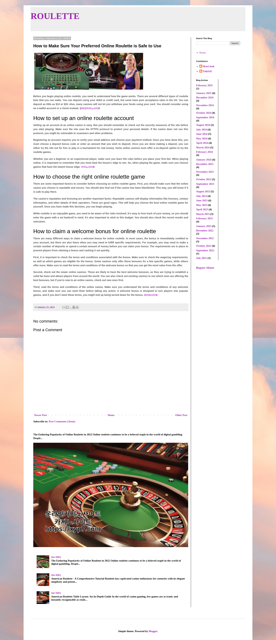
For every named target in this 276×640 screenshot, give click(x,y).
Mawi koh (208, 66)
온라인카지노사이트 (90, 108)
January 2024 (203, 159)
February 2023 (204, 218)
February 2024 (204, 151)
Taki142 (207, 71)
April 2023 (202, 209)
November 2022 (205, 238)
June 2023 (202, 200)
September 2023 (205, 183)
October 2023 (203, 179)
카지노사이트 (88, 167)
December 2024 (204, 97)
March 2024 (203, 147)
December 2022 (204, 230)
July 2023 (201, 196)
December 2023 (204, 164)
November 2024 (205, 105)
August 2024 (203, 125)
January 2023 (203, 226)
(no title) (56, 557)
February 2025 (204, 85)
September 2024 (205, 117)
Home (111, 415)
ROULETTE (55, 16)
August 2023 (203, 191)
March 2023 (203, 214)
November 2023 (205, 171)
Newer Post (40, 415)
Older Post (181, 415)
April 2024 (202, 142)
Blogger (153, 631)
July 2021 (201, 258)
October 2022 (203, 245)
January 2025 (203, 93)
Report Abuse (205, 267)
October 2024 (203, 112)
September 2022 (205, 250)
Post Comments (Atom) (62, 421)
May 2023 (201, 205)
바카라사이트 (151, 295)
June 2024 (202, 134)
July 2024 (201, 129)
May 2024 (201, 138)
